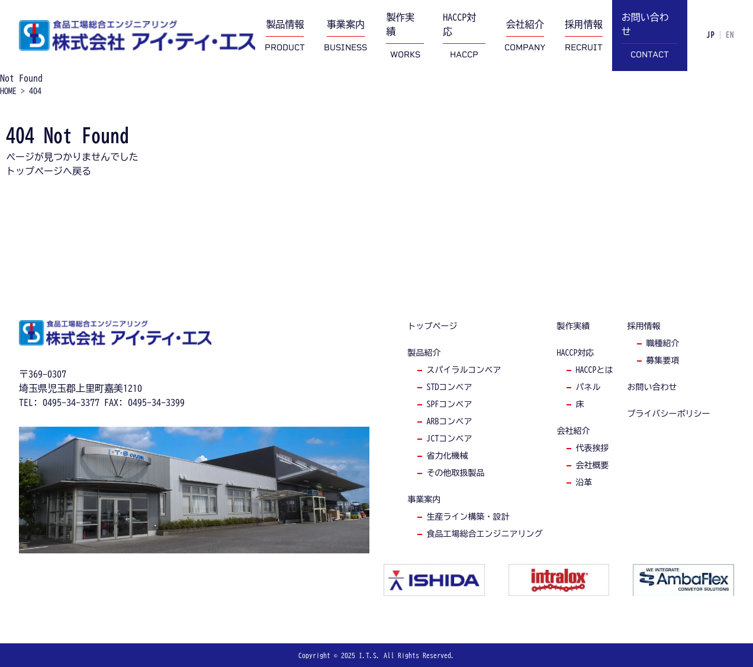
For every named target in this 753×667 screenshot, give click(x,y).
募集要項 (663, 360)
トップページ (433, 326)
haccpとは (594, 370)
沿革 (584, 482)
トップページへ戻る (48, 171)
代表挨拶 (592, 448)
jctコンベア (449, 438)
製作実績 (573, 326)
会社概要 (592, 465)
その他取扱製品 (456, 473)
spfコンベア (449, 404)
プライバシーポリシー (669, 414)
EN (730, 35)
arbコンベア (449, 421)
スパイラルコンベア (464, 370)
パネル (588, 387)
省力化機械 (447, 456)
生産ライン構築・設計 (468, 517)
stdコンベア (449, 387)
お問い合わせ (652, 387)
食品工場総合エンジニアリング (485, 534)
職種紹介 (663, 343)
